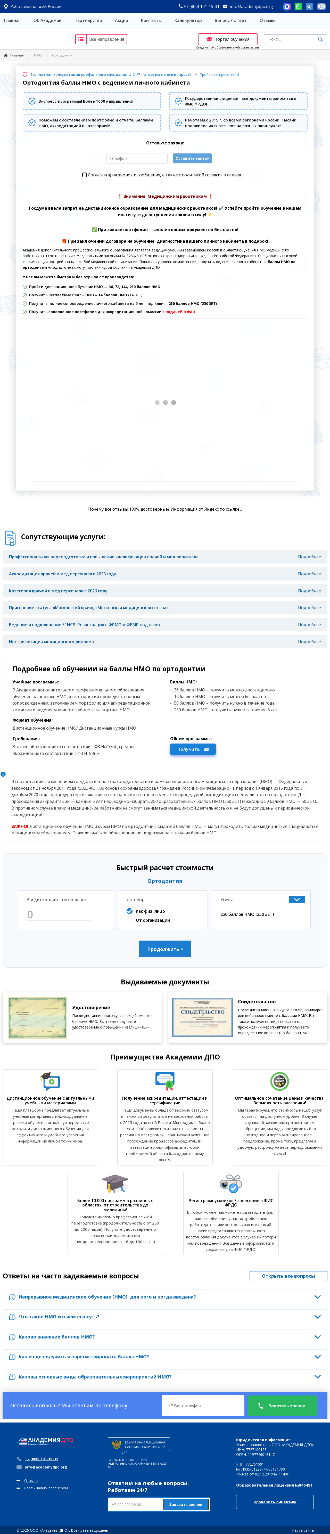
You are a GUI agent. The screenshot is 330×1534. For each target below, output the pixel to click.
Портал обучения (227, 39)
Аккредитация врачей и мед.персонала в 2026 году (62, 574)
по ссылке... (231, 509)
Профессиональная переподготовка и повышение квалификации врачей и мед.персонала (104, 557)
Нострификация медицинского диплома (51, 641)
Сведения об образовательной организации (227, 47)
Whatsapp (298, 6)
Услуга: (227, 899)
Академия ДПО (34, 39)
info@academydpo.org (251, 6)
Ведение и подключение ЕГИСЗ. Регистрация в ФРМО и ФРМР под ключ (84, 624)
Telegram (309, 6)
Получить (193, 749)
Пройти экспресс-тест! (219, 74)
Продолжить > (165, 949)
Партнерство (88, 20)
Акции (121, 20)
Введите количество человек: (57, 899)
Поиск (320, 39)
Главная (12, 20)
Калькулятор (188, 20)
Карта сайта (303, 1530)
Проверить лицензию (275, 1501)
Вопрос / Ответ (231, 20)
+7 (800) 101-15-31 (199, 6)
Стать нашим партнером (46, 1488)
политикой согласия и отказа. (212, 175)
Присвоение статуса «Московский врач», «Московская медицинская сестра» (89, 607)
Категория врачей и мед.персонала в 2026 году (58, 591)
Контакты (151, 20)
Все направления (100, 39)
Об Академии (48, 20)
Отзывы (268, 20)
